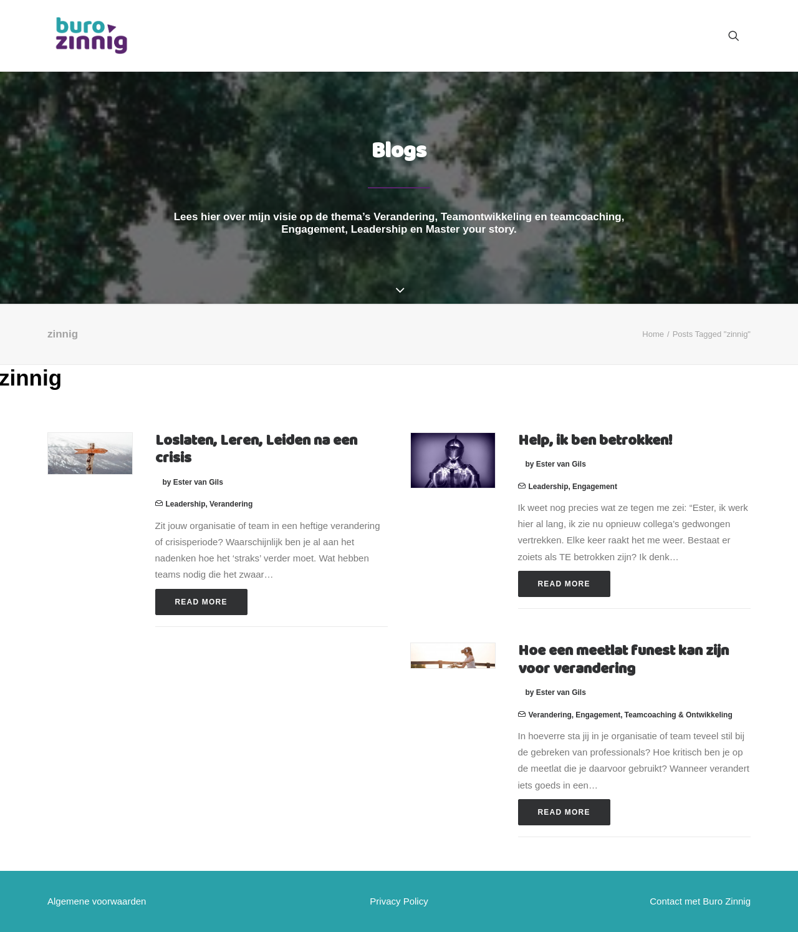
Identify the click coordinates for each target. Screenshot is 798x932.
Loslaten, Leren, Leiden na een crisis (256, 450)
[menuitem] (739, 35)
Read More (201, 602)
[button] (739, 35)
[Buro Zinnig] (91, 35)
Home (653, 334)
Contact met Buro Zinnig (700, 901)
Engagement (594, 486)
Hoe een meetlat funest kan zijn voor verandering (623, 660)
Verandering (230, 504)
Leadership (186, 504)
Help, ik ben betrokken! (595, 441)
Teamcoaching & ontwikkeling (679, 715)
